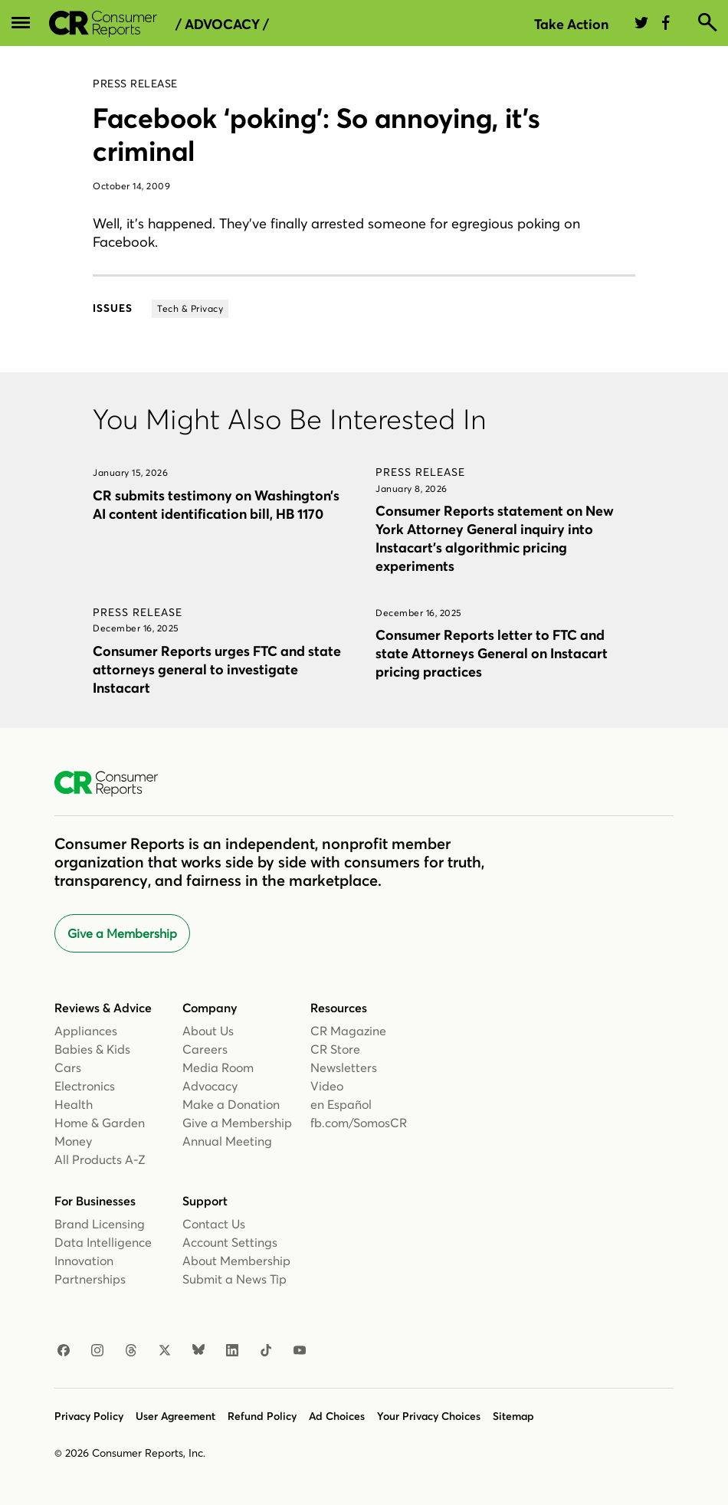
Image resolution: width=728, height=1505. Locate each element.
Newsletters (343, 1067)
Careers (205, 1049)
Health (73, 1104)
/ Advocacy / (222, 24)
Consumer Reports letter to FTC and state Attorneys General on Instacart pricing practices (491, 653)
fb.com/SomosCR (358, 1122)
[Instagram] (97, 1351)
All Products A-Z (100, 1159)
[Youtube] (299, 1351)
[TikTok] (266, 1351)
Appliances (85, 1030)
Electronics (84, 1086)
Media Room (218, 1067)
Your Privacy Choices (428, 1416)
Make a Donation (231, 1104)
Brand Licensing (99, 1223)
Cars (67, 1067)
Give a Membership (122, 933)
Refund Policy (262, 1416)
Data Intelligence (103, 1242)
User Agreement (175, 1416)
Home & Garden (99, 1122)
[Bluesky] (198, 1351)
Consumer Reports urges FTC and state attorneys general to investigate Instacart (217, 669)
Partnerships (90, 1279)
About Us (208, 1030)
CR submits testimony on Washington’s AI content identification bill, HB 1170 (216, 505)
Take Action (571, 24)
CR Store (335, 1049)
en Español (341, 1104)
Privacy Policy (88, 1416)
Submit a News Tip (234, 1279)
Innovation (83, 1260)
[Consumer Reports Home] (113, 784)
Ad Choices (337, 1416)
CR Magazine (348, 1030)
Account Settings (229, 1242)
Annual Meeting (227, 1141)
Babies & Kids (92, 1049)
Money (73, 1141)
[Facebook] (63, 1351)
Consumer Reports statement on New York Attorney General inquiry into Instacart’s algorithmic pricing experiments (494, 538)
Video (326, 1086)
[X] (165, 1351)
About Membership (236, 1260)
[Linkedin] (232, 1351)
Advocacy (210, 1086)
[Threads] (131, 1351)
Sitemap (513, 1416)
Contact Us (213, 1223)
